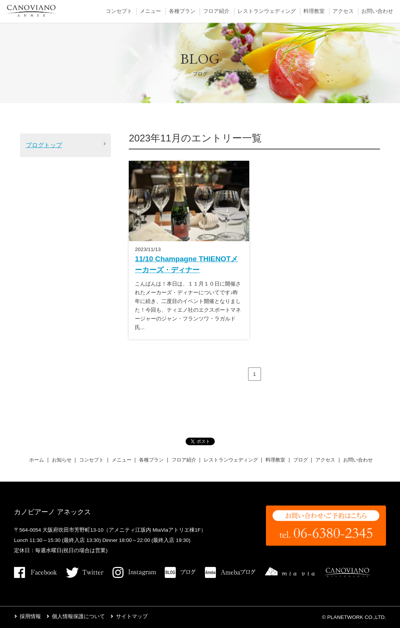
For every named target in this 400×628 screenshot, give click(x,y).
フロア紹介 (216, 11)
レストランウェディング (267, 11)
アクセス (343, 11)
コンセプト (119, 11)
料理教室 (314, 11)
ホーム (36, 460)
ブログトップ (44, 145)
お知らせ (62, 460)
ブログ (300, 460)
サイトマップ (132, 616)
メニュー (150, 11)
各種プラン (182, 11)
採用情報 (30, 616)
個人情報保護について (78, 616)
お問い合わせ (377, 11)
